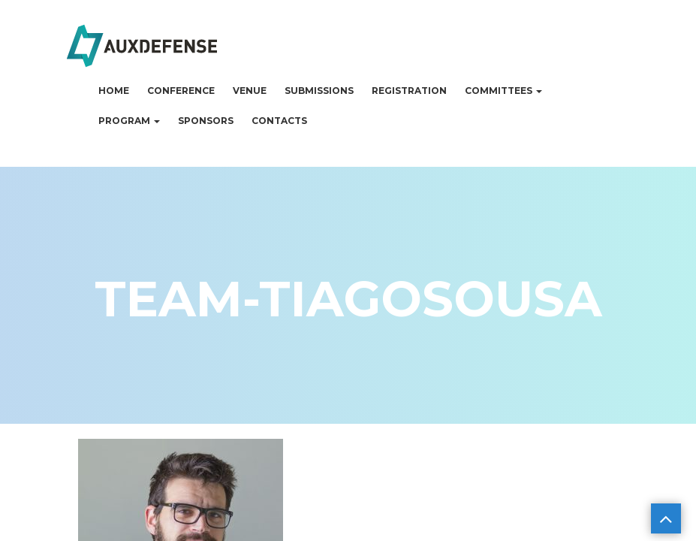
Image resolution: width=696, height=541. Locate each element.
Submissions (319, 90)
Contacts (279, 120)
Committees (503, 90)
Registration (409, 90)
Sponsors (206, 120)
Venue (250, 90)
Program (129, 120)
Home (113, 90)
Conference (181, 90)
